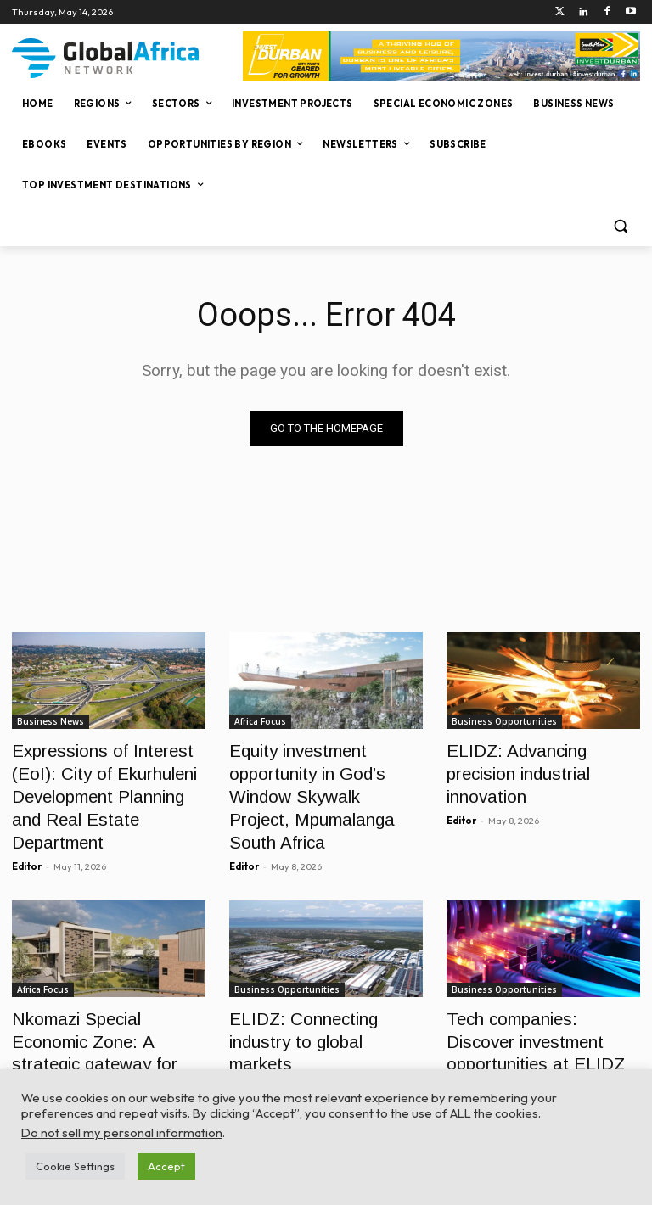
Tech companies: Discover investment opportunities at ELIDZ (537, 996)
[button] (620, 226)
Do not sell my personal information (121, 1132)
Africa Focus (260, 721)
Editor (27, 826)
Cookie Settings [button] (75, 1166)
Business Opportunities (504, 721)
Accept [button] (166, 1166)
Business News (50, 721)
